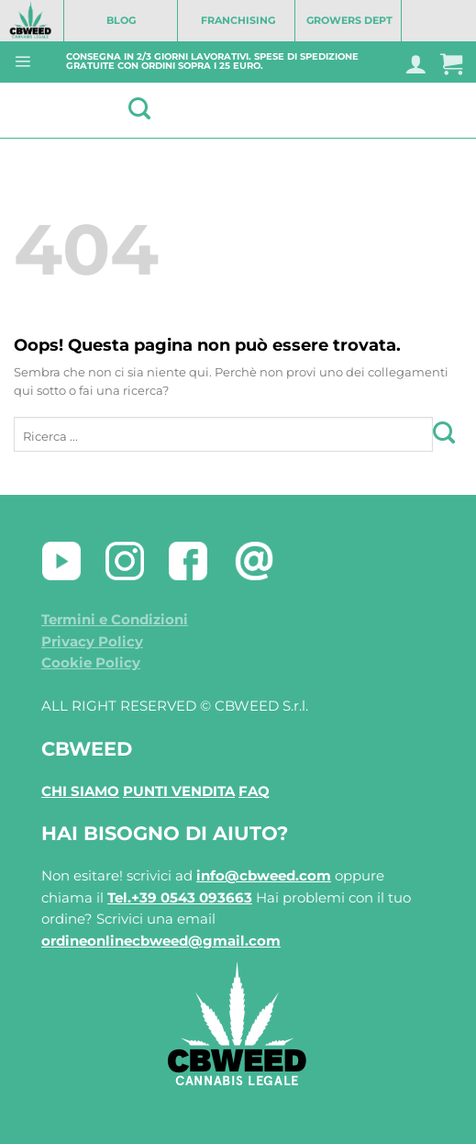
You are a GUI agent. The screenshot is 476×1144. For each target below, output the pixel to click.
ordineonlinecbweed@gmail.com (161, 941)
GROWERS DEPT (349, 20)
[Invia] (447, 434)
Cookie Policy (90, 663)
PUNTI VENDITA (179, 791)
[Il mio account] (415, 63)
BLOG (121, 20)
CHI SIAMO (80, 791)
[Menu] (22, 61)
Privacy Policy (92, 642)
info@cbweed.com (263, 876)
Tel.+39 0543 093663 (179, 898)
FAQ (254, 791)
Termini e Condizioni (114, 619)
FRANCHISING (238, 20)
